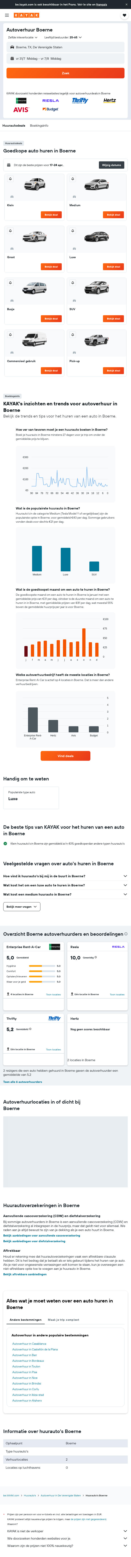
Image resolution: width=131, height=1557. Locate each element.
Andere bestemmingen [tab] (25, 1320)
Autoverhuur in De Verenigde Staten (61, 1495)
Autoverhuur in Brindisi (26, 1383)
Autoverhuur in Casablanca (29, 1344)
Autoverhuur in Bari (24, 1355)
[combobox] (23, 37)
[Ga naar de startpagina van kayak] (26, 15)
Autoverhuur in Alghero (27, 1400)
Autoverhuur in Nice (25, 1378)
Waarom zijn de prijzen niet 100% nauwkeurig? (67, 1545)
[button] (126, 4)
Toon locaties (53, 994)
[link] (65, 756)
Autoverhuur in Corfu (25, 1389)
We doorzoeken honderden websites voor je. (67, 1538)
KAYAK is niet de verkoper (67, 1531)
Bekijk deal (51, 214)
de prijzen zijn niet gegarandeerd (88, 1519)
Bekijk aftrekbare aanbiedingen (25, 1274)
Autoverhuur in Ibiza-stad (28, 1395)
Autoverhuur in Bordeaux (28, 1361)
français (101, 4)
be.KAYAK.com (11, 1495)
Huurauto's (30, 1495)
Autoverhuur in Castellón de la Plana (35, 1349)
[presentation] (126, 934)
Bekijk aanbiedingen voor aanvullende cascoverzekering (41, 1235)
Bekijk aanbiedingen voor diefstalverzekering (34, 1241)
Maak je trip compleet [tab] (63, 1320)
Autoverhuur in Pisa (24, 1372)
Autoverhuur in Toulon (26, 1366)
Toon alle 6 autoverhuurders (22, 1082)
